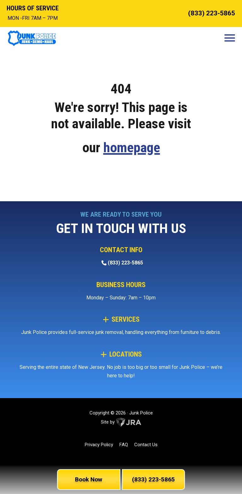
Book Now (88, 479)
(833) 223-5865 (211, 13)
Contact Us (146, 444)
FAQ (123, 444)
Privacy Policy (99, 444)
